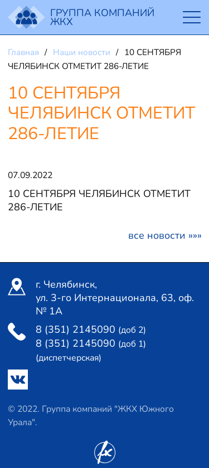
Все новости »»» (165, 235)
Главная (24, 52)
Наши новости (83, 52)
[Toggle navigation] (192, 17)
